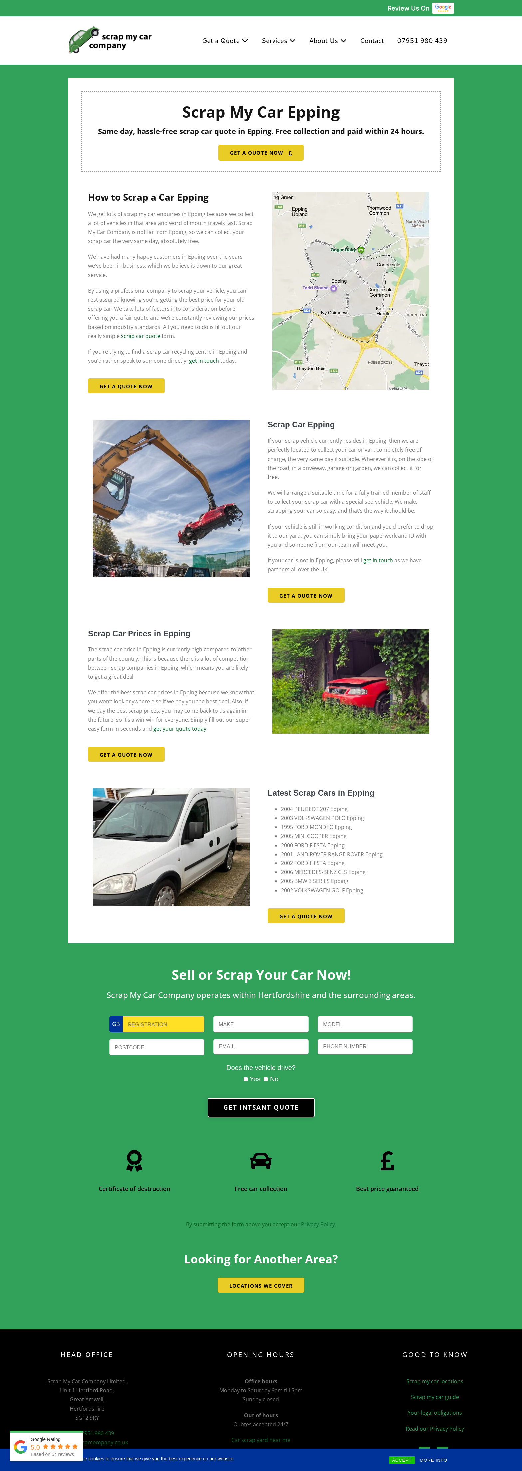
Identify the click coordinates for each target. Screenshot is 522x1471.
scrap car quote (140, 336)
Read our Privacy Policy (435, 1428)
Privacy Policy (318, 1224)
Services (279, 40)
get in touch (203, 360)
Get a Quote (225, 40)
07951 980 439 (422, 40)
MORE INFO (433, 1460)
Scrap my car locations (434, 1381)
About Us (327, 40)
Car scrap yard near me (260, 1440)
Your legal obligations (435, 1412)
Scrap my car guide (435, 1397)
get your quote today (179, 728)
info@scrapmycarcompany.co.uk (87, 1442)
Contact (372, 40)
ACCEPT (402, 1460)
